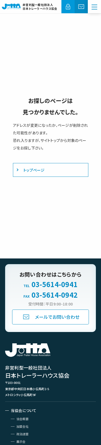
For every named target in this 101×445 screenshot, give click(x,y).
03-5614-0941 (55, 284)
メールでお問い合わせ (57, 317)
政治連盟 (22, 434)
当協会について (24, 410)
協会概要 (22, 419)
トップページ (34, 170)
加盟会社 (22, 426)
